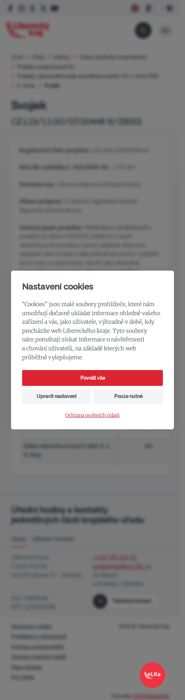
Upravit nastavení (56, 396)
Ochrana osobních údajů (92, 415)
